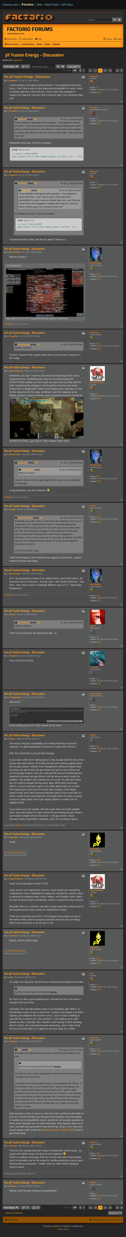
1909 (98, 860)
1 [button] (83, 70)
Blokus (93, 735)
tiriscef (93, 626)
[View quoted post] (35, 119)
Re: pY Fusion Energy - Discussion (27, 77)
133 (97, 679)
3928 (98, 517)
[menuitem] (26, 39)
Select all (24, 150)
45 (97, 394)
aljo (91, 973)
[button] (74, 71)
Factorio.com (10, 4)
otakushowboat (96, 382)
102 (97, 637)
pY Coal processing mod (15, 852)
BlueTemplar (95, 263)
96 (97, 119)
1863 (98, 1153)
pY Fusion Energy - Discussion (34, 54)
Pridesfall (94, 667)
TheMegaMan (96, 694)
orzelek (93, 506)
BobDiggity (8, 324)
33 (97, 87)
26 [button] (110, 70)
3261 (98, 274)
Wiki (39, 4)
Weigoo (93, 1182)
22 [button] (90, 70)
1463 (98, 344)
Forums (28, 4)
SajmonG (94, 76)
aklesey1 (94, 1142)
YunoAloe (94, 107)
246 (97, 746)
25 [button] (105, 70)
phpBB (54, 1226)
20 (97, 985)
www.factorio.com (15, 33)
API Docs (67, 4)
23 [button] (95, 70)
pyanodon (18, 60)
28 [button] (117, 70)
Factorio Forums (30, 29)
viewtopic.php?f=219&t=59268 (59, 1130)
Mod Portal (51, 4)
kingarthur (94, 332)
